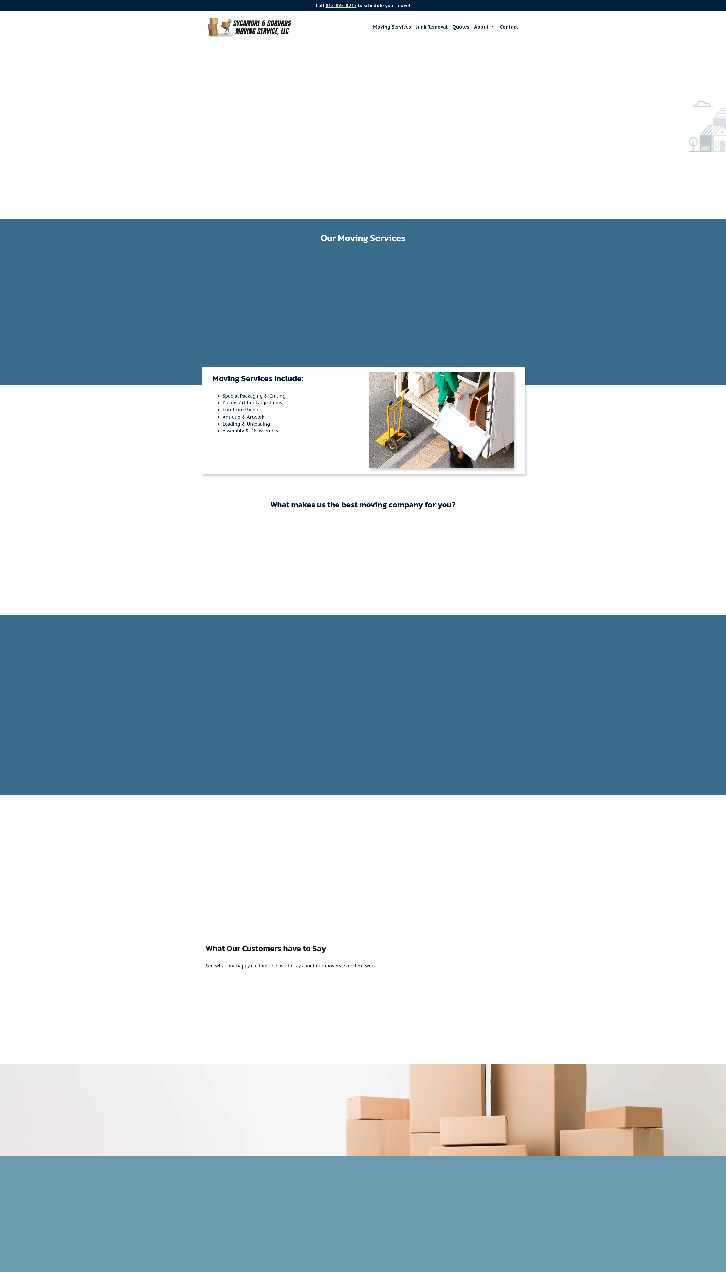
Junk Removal (431, 27)
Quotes (460, 27)
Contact (509, 27)
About (484, 27)
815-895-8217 (341, 5)
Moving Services (392, 27)
